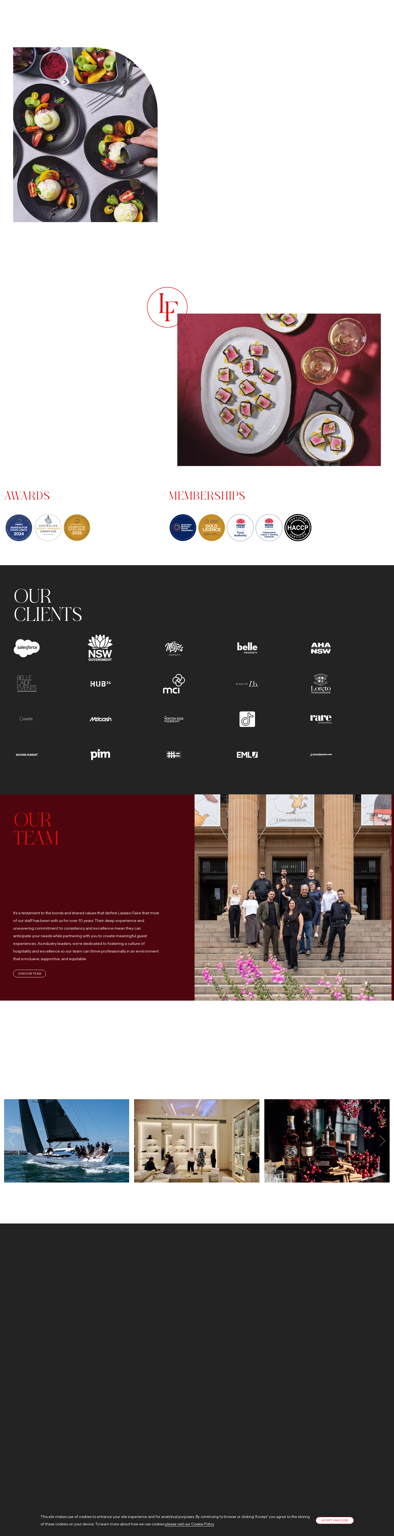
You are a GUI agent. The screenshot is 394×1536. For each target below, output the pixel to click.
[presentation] (12, 1141)
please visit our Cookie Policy (189, 1524)
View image (66, 1141)
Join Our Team (29, 973)
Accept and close (334, 1520)
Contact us (52, 1358)
